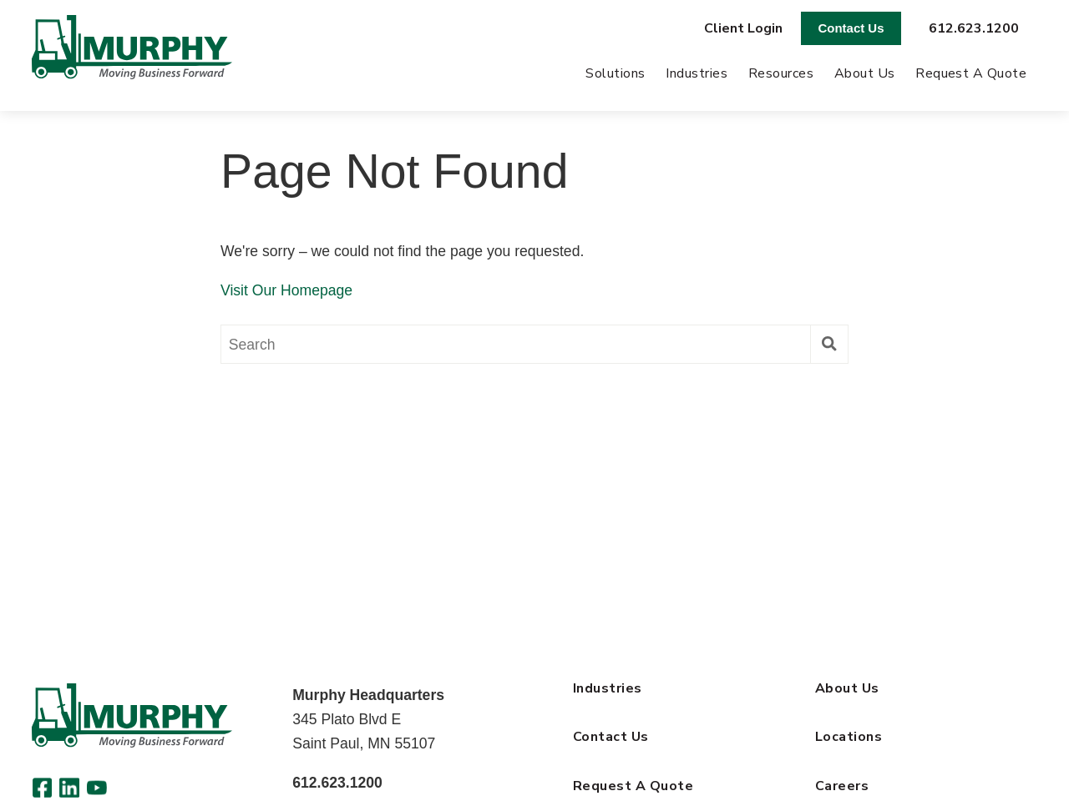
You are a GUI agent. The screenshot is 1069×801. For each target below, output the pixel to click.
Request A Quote (970, 73)
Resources (780, 73)
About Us (864, 73)
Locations (848, 737)
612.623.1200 (974, 28)
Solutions (615, 73)
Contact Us (851, 28)
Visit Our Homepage (286, 290)
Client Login (743, 28)
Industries (696, 73)
